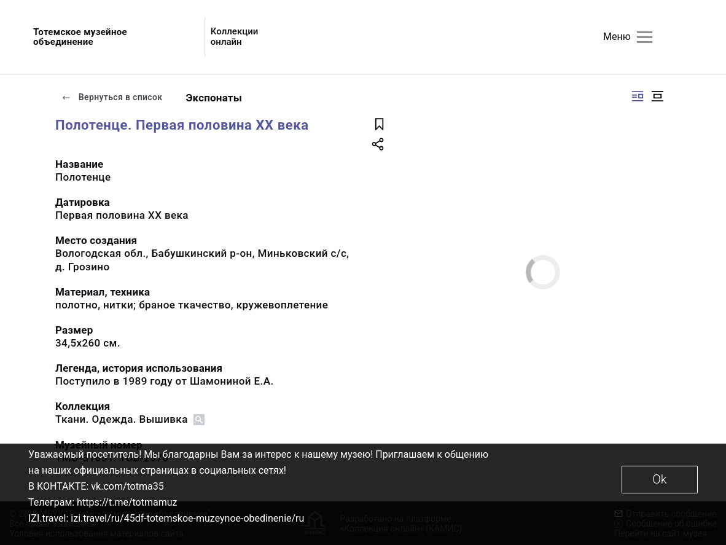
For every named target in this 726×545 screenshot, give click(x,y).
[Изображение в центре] (657, 96)
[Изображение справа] (637, 96)
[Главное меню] (644, 37)
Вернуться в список (111, 97)
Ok (659, 479)
